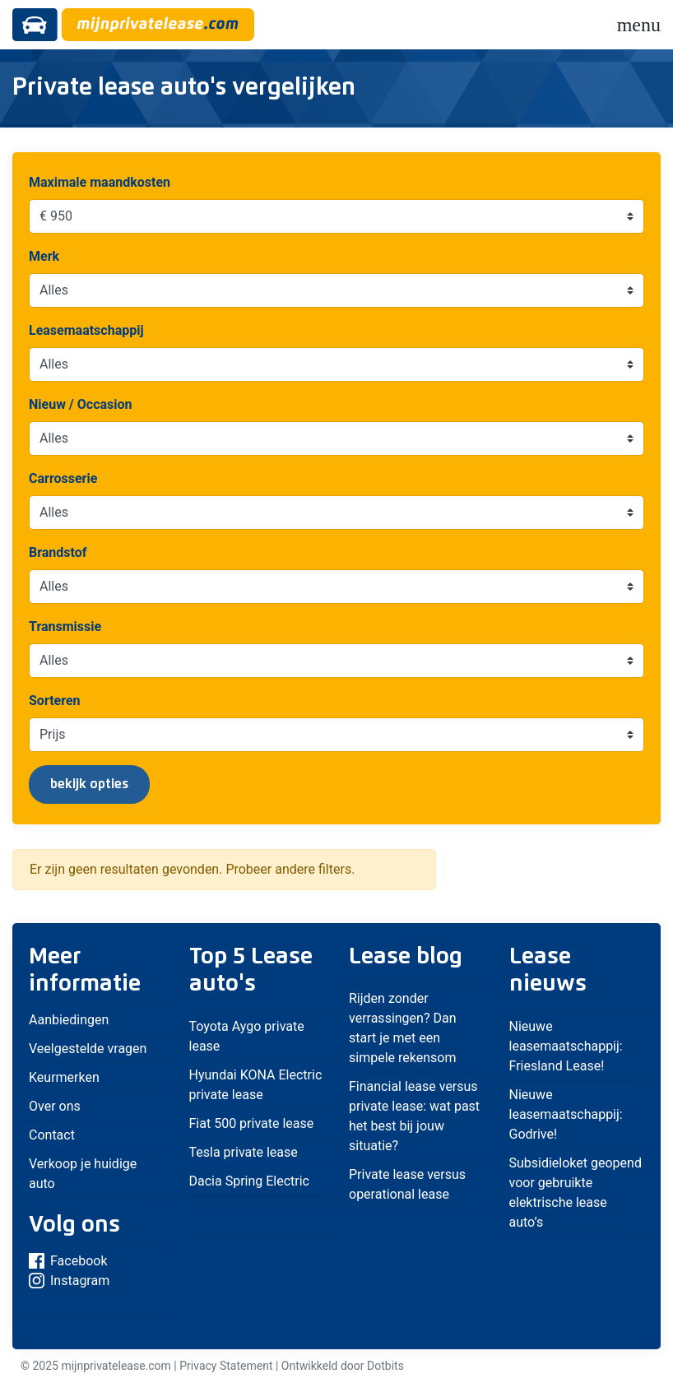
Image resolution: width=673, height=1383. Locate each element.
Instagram (69, 1280)
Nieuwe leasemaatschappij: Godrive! (566, 1114)
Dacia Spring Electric (249, 1181)
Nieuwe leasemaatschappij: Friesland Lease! (566, 1046)
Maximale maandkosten (99, 182)
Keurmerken (64, 1077)
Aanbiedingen (69, 1020)
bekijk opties (89, 784)
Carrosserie (63, 478)
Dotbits (385, 1365)
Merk (44, 256)
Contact (52, 1135)
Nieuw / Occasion (80, 404)
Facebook (68, 1261)
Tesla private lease (243, 1152)
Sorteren (55, 700)
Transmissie (65, 626)
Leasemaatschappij (86, 330)
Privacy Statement (225, 1365)
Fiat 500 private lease (251, 1123)
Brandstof (58, 552)
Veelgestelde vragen (87, 1048)
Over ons (55, 1106)
